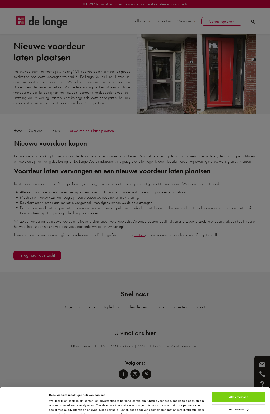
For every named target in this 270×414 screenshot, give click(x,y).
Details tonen (58, 406)
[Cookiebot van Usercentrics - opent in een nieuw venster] (24, 407)
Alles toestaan (238, 379)
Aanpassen (239, 391)
